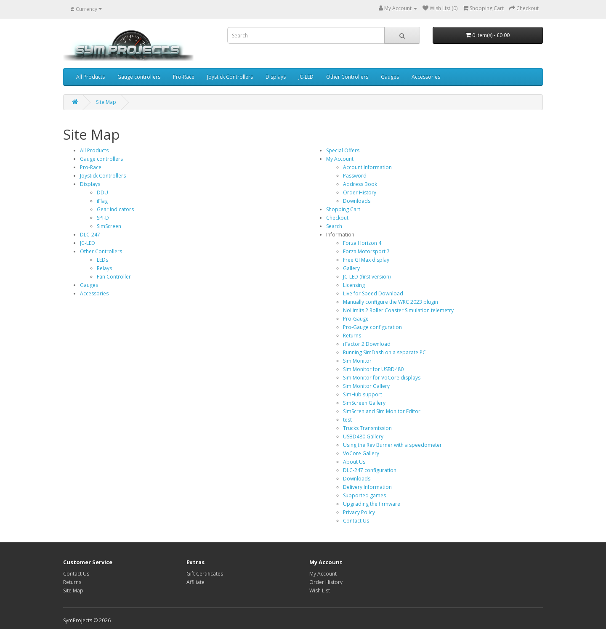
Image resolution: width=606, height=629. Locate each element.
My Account (340, 158)
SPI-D (103, 217)
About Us (354, 461)
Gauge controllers (138, 76)
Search (334, 226)
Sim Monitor (357, 360)
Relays (104, 268)
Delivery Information (367, 487)
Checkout (337, 217)
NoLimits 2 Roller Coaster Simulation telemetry (398, 310)
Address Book (360, 184)
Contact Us (356, 520)
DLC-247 (90, 234)
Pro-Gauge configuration (372, 327)
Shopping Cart (343, 209)
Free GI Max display (366, 259)
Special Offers (342, 150)
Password (355, 175)
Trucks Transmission (367, 428)
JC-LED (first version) (367, 276)
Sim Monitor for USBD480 (373, 369)
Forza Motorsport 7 (366, 251)
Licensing (354, 285)
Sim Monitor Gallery (366, 386)
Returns (352, 335)
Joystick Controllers (230, 76)
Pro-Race (183, 76)
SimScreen (109, 226)
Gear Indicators (115, 209)
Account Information (367, 167)
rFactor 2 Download (367, 344)
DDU (102, 192)
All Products (90, 76)
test (347, 419)
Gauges (390, 76)
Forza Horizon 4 (362, 243)
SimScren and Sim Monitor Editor (381, 411)
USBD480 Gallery (363, 436)
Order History (359, 192)
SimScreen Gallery (364, 402)
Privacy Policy (359, 512)
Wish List (319, 590)
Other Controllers (347, 76)
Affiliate (195, 582)
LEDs (102, 259)
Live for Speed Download (373, 293)
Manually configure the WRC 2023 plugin (390, 301)
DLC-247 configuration (369, 470)
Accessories (426, 76)
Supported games (364, 495)
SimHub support (362, 394)
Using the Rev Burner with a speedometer (392, 445)
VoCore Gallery (361, 453)
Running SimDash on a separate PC (384, 352)
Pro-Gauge (356, 318)
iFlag (102, 200)
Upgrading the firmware (371, 503)
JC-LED (306, 76)
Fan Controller (114, 276)
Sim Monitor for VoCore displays (381, 377)
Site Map (106, 102)
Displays (276, 76)
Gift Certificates (204, 573)
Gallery (351, 268)
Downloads (356, 200)
